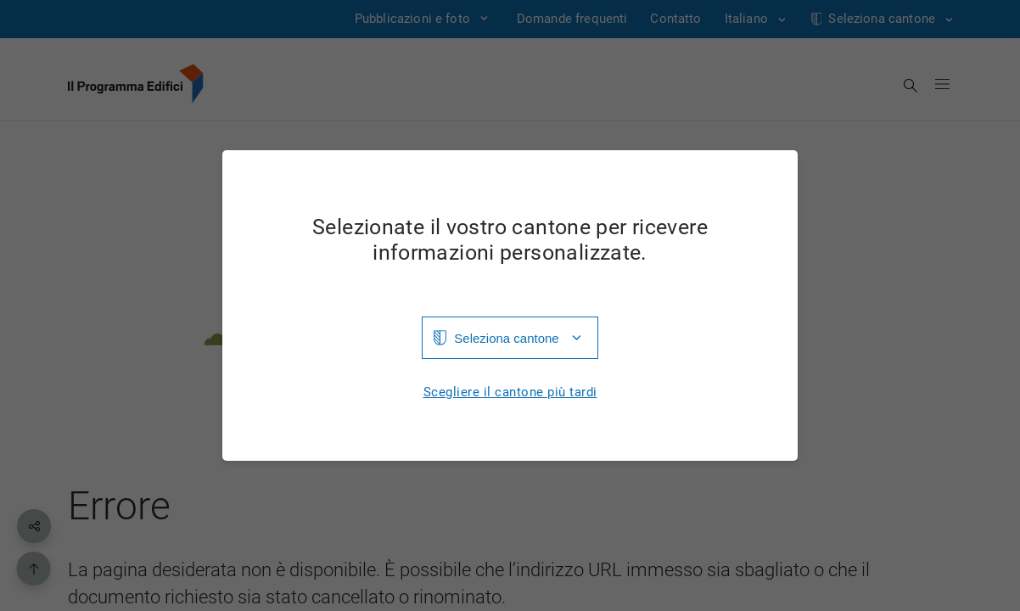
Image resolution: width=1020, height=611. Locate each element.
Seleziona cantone (506, 338)
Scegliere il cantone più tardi (510, 392)
